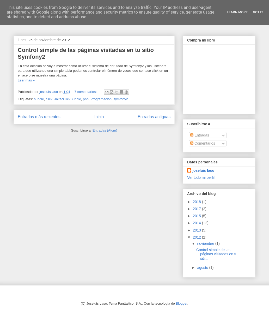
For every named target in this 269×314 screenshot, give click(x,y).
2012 (197, 237)
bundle (39, 99)
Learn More (237, 12)
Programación (101, 99)
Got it (258, 12)
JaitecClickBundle (67, 99)
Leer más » (26, 80)
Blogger (181, 303)
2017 (197, 209)
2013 (197, 230)
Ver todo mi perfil (201, 177)
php (86, 99)
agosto (203, 267)
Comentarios (202, 143)
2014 (197, 223)
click (49, 99)
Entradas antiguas (154, 117)
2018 (197, 202)
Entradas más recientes (39, 117)
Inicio (99, 117)
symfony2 (120, 99)
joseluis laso (203, 170)
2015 (197, 216)
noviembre (206, 243)
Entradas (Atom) (105, 130)
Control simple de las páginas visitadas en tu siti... (216, 254)
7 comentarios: (86, 92)
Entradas (199, 135)
